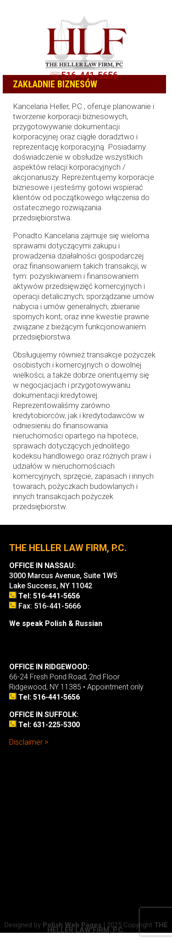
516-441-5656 (89, 75)
